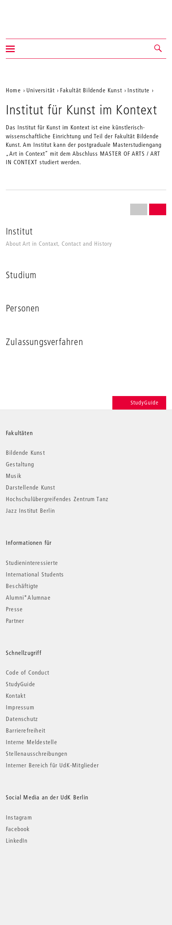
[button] (158, 48)
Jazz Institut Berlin (30, 510)
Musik (14, 476)
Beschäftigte (22, 586)
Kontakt (16, 695)
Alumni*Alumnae (28, 597)
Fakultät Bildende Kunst (91, 90)
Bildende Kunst (25, 452)
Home (13, 90)
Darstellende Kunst (30, 487)
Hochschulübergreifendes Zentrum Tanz (57, 499)
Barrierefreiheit (25, 730)
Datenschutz (22, 719)
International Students (35, 574)
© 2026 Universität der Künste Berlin (46, 873)
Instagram (19, 817)
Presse (14, 609)
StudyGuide (139, 402)
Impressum (20, 707)
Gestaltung (20, 464)
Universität (40, 90)
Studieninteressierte (32, 562)
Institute (138, 90)
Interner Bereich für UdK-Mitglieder (52, 765)
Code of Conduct (27, 672)
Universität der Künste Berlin (36, 14)
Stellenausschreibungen (36, 753)
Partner (15, 620)
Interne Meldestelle (31, 742)
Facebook (18, 829)
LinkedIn (17, 840)
